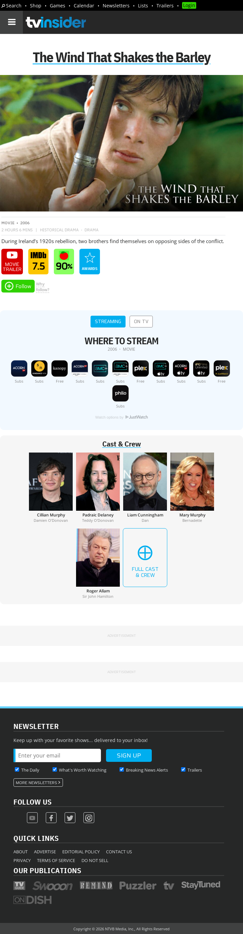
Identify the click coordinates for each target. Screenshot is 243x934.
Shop (35, 5)
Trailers (165, 5)
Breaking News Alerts (147, 770)
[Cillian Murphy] (51, 487)
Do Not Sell (94, 860)
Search (14, 5)
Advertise (45, 852)
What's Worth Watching (82, 770)
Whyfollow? (42, 287)
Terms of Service (56, 860)
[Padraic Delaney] (98, 487)
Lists (143, 5)
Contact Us (119, 852)
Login (189, 5)
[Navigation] (11, 22)
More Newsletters (36, 782)
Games (57, 5)
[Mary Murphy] (192, 487)
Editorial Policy (81, 852)
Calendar (84, 5)
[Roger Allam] (98, 563)
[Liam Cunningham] (145, 487)
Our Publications (47, 870)
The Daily (30, 770)
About (20, 852)
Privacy (22, 860)
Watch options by (121, 417)
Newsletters (116, 5)
